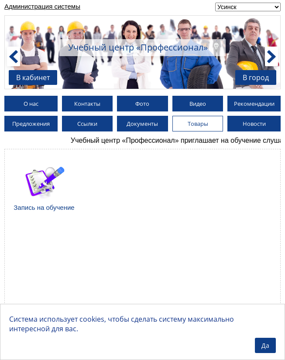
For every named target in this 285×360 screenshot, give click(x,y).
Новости (254, 124)
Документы (142, 124)
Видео (197, 104)
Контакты (87, 104)
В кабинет (33, 77)
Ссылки (87, 124)
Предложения (31, 124)
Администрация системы (42, 6)
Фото (142, 104)
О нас (31, 104)
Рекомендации (254, 104)
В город (256, 77)
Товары (198, 124)
